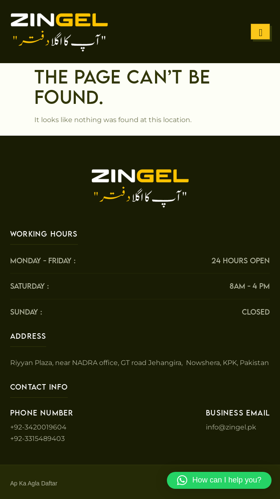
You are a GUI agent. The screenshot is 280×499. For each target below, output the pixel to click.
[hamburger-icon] (260, 31)
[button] (219, 480)
